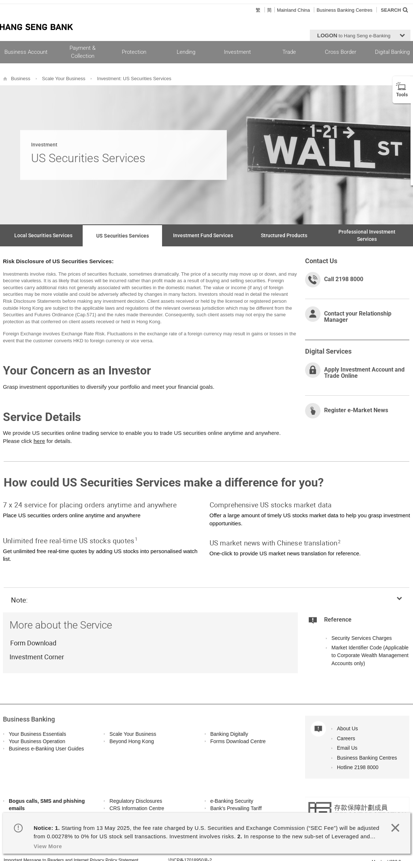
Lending (186, 52)
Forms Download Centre (238, 741)
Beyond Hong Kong (131, 741)
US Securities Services (122, 236)
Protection (134, 52)
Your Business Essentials (37, 734)
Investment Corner (37, 656)
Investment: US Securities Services (134, 78)
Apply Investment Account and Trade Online (364, 373)
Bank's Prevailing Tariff (236, 808)
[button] (360, 35)
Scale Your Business (64, 78)
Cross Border (340, 52)
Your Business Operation (37, 741)
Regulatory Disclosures (135, 801)
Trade (289, 52)
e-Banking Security (232, 801)
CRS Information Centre (136, 808)
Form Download (33, 642)
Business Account (26, 52)
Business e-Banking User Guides (46, 749)
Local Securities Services (43, 235)
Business (20, 78)
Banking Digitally (229, 734)
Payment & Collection (82, 52)
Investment (237, 52)
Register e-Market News (356, 410)
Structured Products (284, 235)
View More (48, 846)
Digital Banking (392, 52)
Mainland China (293, 10)
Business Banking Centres (344, 10)
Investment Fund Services (203, 235)
